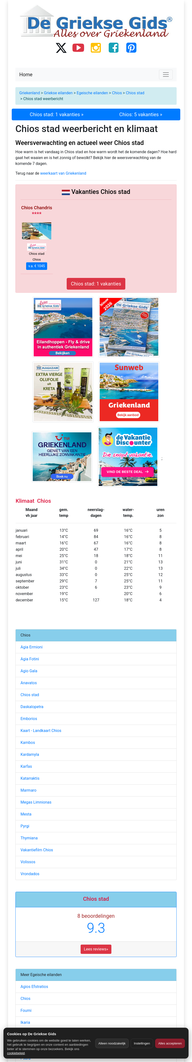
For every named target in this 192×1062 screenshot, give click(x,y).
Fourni (26, 1010)
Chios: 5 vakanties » (140, 114)
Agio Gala (29, 671)
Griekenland (29, 93)
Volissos (28, 862)
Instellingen (142, 1043)
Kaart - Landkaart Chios (41, 730)
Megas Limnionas (36, 802)
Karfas (26, 766)
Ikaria (25, 1022)
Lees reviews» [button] (96, 949)
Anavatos (29, 683)
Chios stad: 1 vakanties (96, 284)
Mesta (26, 814)
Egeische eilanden (92, 93)
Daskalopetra (32, 706)
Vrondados (30, 874)
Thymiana (29, 838)
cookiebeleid (16, 1053)
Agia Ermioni (32, 647)
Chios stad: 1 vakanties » (57, 114)
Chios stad (135, 93)
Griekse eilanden (58, 93)
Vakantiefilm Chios (37, 850)
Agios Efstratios (34, 986)
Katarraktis (30, 778)
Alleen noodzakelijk (112, 1043)
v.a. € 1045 (36, 266)
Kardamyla (30, 754)
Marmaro (28, 790)
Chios (117, 93)
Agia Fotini (30, 659)
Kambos (28, 742)
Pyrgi (25, 826)
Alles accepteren (170, 1043)
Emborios (29, 718)
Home (25, 74)
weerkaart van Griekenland (63, 173)
